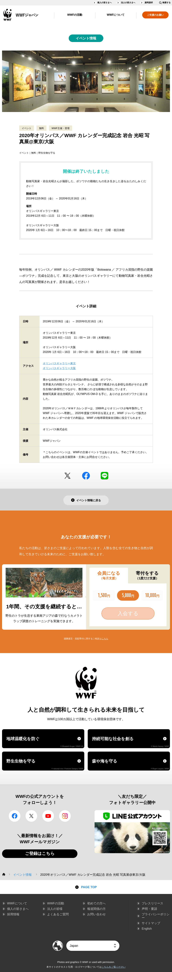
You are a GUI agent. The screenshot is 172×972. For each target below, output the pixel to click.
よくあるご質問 (58, 914)
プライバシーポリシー (155, 916)
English (147, 928)
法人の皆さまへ (128, 2)
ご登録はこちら (40, 853)
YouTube (48, 816)
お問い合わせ (96, 914)
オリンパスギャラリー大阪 (59, 368)
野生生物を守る (44, 764)
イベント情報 (86, 38)
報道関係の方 (96, 909)
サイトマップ (151, 923)
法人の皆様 (55, 909)
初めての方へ (96, 903)
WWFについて (116, 14)
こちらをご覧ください (114, 967)
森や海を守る (130, 764)
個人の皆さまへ (104, 2)
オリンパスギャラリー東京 (59, 363)
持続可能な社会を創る (130, 741)
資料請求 (149, 2)
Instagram (65, 816)
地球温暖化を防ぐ (44, 741)
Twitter (67, 475)
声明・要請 (149, 909)
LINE (104, 475)
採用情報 (13, 914)
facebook (86, 475)
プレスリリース (152, 903)
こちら (105, 638)
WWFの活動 (74, 14)
